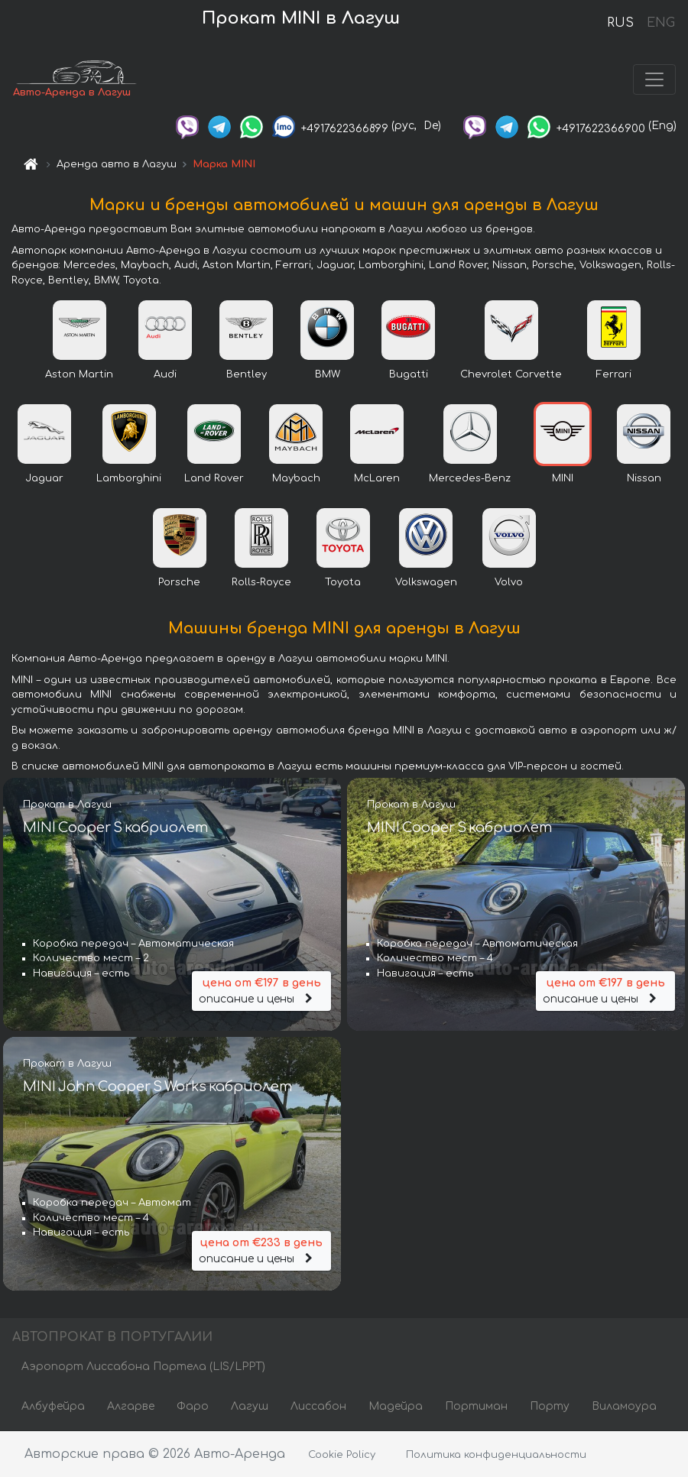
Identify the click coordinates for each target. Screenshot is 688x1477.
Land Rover (214, 478)
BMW (327, 374)
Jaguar (44, 478)
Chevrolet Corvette (511, 374)
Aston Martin (79, 374)
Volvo (509, 582)
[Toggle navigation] (654, 79)
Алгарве (130, 1406)
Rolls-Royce (261, 582)
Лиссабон (318, 1406)
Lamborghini (128, 478)
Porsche (179, 582)
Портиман (476, 1406)
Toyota (343, 582)
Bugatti (408, 374)
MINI (562, 478)
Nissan (644, 478)
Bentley (246, 374)
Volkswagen (426, 582)
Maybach (296, 478)
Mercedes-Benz (470, 478)
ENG (660, 23)
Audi (165, 374)
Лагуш (249, 1406)
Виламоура (624, 1406)
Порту (550, 1406)
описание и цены (261, 990)
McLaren (377, 478)
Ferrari (613, 374)
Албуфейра (53, 1406)
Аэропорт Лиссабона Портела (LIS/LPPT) (143, 1366)
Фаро (193, 1406)
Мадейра (395, 1406)
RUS (620, 23)
